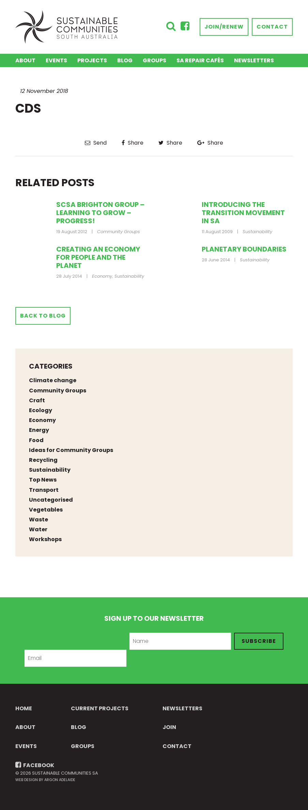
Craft (37, 400)
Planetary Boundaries (244, 249)
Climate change (52, 380)
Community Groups (118, 231)
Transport (44, 490)
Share (132, 143)
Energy (39, 430)
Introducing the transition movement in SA (243, 213)
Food (36, 440)
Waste (38, 519)
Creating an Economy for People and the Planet (98, 257)
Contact (272, 27)
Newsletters (254, 60)
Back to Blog (43, 316)
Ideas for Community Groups (71, 450)
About (25, 60)
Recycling (43, 460)
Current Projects (99, 708)
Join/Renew (224, 27)
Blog (125, 60)
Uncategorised (51, 500)
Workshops (45, 539)
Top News (43, 480)
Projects (92, 60)
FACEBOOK (34, 765)
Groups (154, 60)
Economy (102, 276)
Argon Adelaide (59, 779)
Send (96, 143)
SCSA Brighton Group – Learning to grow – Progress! (100, 213)
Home (23, 708)
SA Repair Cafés (200, 60)
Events (56, 60)
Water (38, 529)
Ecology (40, 410)
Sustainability (257, 231)
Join (169, 727)
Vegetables (46, 510)
